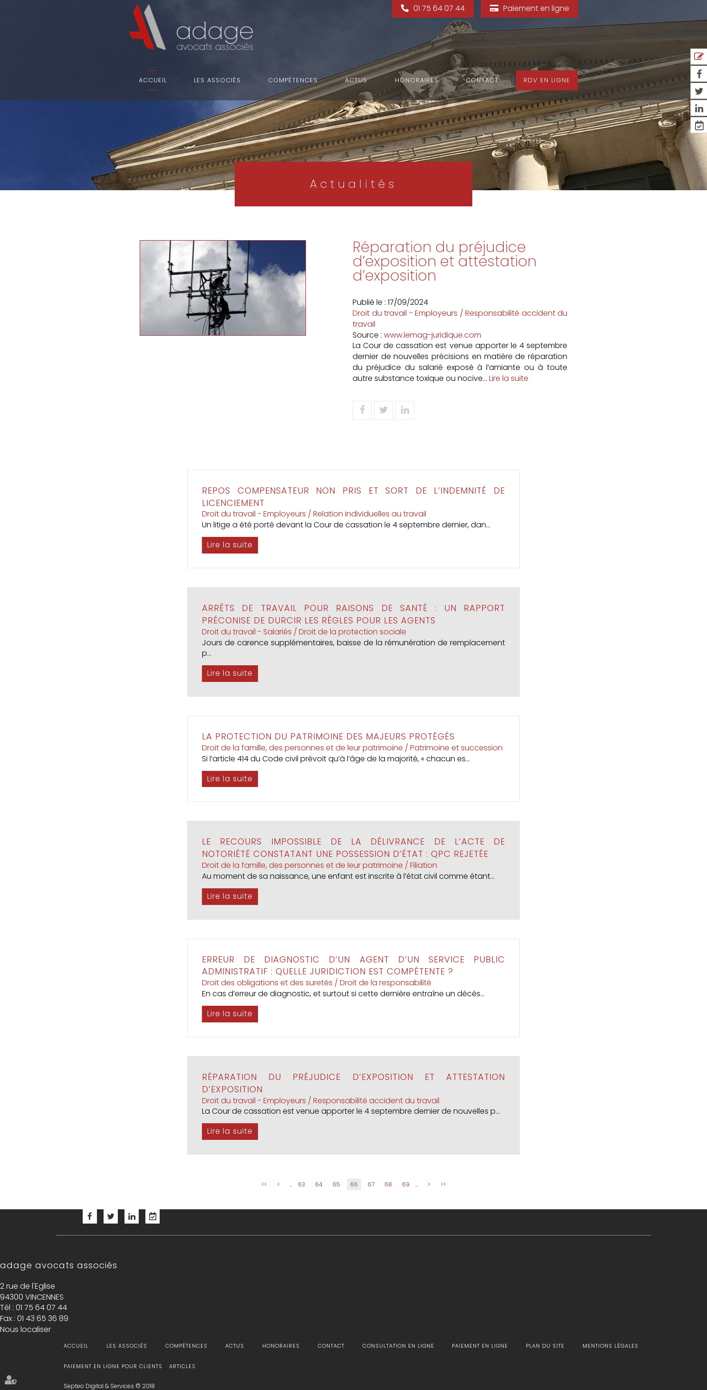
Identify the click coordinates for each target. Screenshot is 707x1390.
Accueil (153, 80)
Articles (182, 1366)
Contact (482, 80)
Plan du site (545, 1346)
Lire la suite (508, 378)
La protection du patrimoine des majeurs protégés (328, 736)
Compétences (293, 80)
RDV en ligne (547, 80)
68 (388, 1184)
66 (354, 1184)
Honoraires (417, 80)
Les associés (217, 80)
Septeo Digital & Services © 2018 (109, 1386)
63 (301, 1184)
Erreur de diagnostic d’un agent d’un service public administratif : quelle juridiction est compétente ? (353, 965)
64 (319, 1184)
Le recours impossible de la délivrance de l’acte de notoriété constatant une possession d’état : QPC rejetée (353, 848)
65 (336, 1184)
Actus (356, 80)
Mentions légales (611, 1346)
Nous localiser (25, 1329)
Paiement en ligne (536, 8)
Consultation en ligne (398, 1346)
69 (406, 1184)
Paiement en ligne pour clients (113, 1366)
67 (371, 1184)
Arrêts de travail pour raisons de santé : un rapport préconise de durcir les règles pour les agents (353, 614)
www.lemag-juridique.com (432, 335)
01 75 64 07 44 (439, 8)
